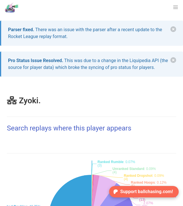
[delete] (173, 29)
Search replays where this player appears (69, 128)
